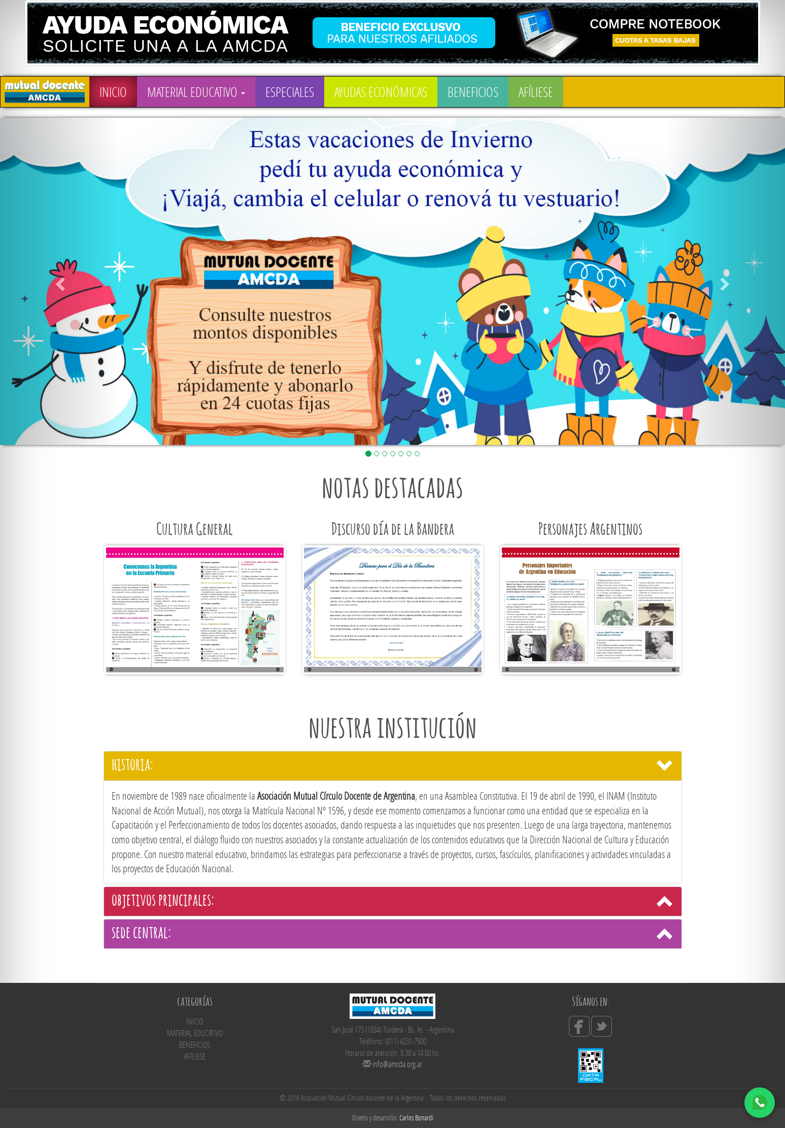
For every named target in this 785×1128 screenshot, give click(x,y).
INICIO (113, 91)
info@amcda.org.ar (397, 1063)
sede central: (141, 933)
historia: (132, 765)
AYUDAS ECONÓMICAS (380, 91)
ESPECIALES (289, 91)
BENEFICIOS (473, 91)
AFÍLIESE (536, 91)
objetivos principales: (163, 901)
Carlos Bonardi (416, 1117)
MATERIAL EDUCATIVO (196, 91)
